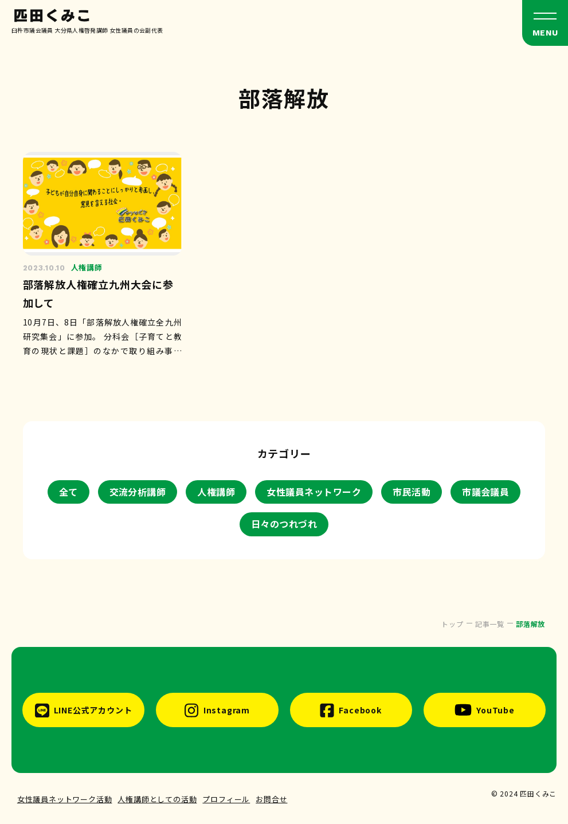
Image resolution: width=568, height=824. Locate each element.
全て (68, 492)
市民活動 (411, 492)
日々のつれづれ (284, 524)
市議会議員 (485, 492)
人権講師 (216, 492)
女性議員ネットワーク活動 (64, 799)
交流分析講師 (137, 492)
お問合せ (271, 799)
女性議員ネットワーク (314, 492)
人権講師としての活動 (157, 799)
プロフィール (226, 799)
